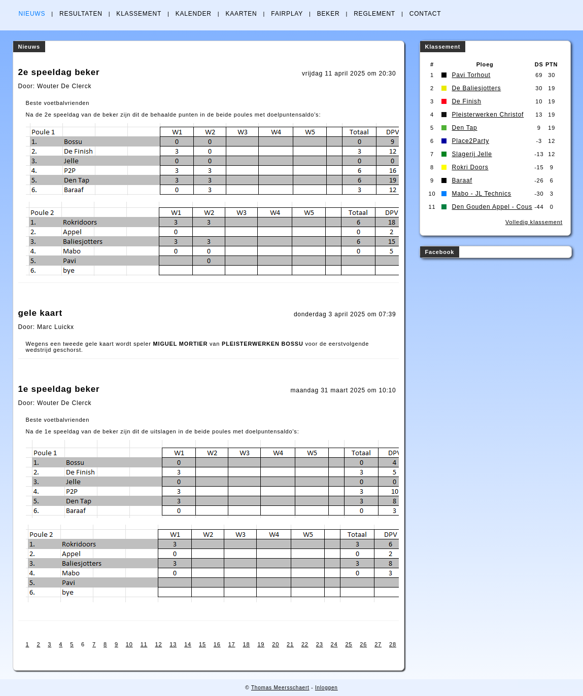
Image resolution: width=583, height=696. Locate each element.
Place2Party (470, 140)
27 (378, 644)
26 (363, 644)
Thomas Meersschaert (280, 687)
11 (144, 644)
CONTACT (425, 13)
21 (290, 644)
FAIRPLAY (287, 13)
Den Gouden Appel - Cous (492, 206)
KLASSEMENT (138, 13)
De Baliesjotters (476, 88)
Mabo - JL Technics (481, 193)
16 (217, 644)
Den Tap (464, 127)
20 (275, 644)
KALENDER (194, 13)
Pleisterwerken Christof (488, 114)
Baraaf (462, 180)
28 (392, 644)
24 (334, 644)
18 (246, 644)
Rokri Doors (470, 167)
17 (231, 644)
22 (304, 644)
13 (173, 644)
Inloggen (326, 687)
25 (348, 644)
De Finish (466, 101)
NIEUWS (32, 13)
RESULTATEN (80, 13)
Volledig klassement (533, 222)
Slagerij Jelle (472, 154)
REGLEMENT (374, 13)
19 (260, 644)
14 (187, 644)
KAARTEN (241, 13)
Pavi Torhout (471, 75)
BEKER (328, 13)
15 (202, 644)
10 (129, 644)
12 (158, 644)
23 (319, 644)
